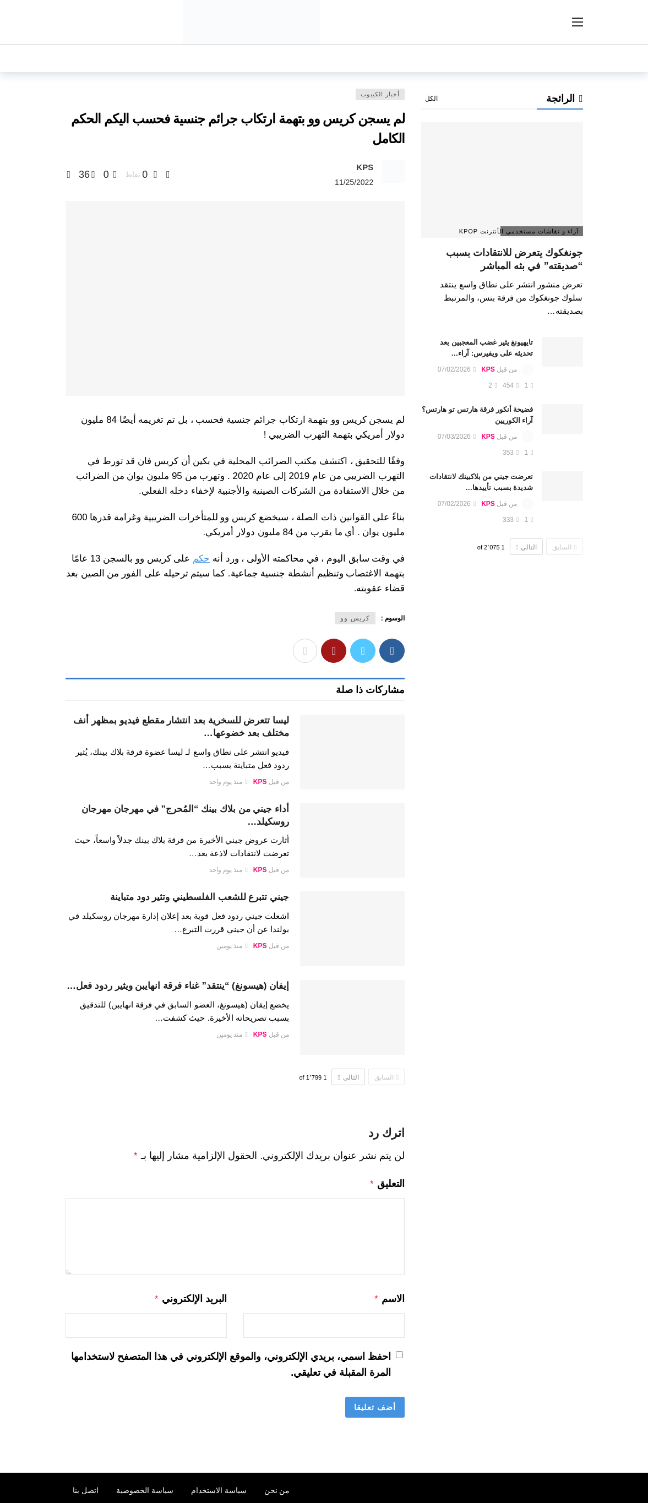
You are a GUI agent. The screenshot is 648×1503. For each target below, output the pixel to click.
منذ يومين (232, 946)
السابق (386, 1077)
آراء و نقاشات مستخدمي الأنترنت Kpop (539, 231)
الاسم (389, 1296)
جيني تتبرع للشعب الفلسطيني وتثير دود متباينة (199, 897)
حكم (201, 558)
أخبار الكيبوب (380, 94)
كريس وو (354, 618)
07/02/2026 (457, 369)
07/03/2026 (457, 436)
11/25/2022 (354, 182)
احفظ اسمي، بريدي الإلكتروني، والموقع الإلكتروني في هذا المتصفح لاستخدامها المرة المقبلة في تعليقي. (231, 1361)
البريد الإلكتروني (190, 1296)
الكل (431, 98)
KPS (364, 167)
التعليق (387, 1183)
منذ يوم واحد (228, 782)
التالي (347, 1077)
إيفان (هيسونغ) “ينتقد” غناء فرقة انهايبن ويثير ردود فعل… (178, 986)
